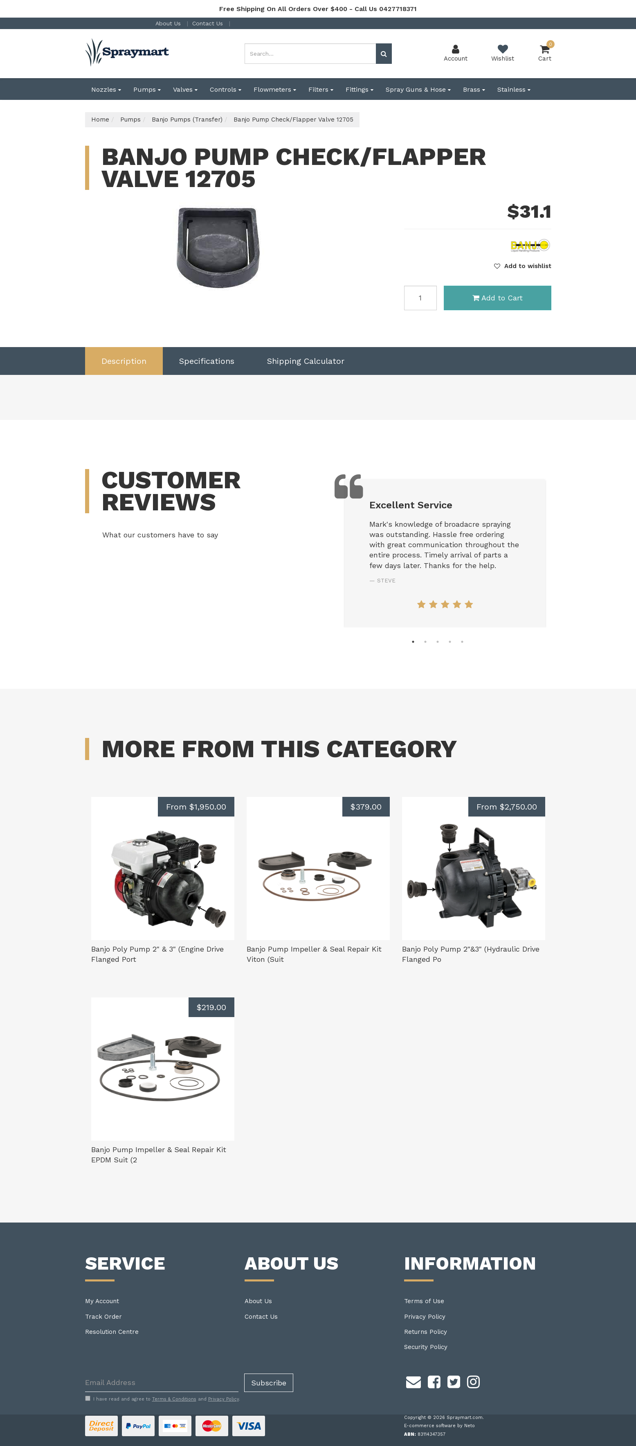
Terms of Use (424, 1301)
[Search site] (384, 53)
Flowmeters (275, 89)
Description (123, 361)
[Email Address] (161, 1383)
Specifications (206, 361)
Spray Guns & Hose (418, 89)
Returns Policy (425, 1331)
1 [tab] (413, 642)
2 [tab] (425, 642)
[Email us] (413, 1381)
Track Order (103, 1316)
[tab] (124, 361)
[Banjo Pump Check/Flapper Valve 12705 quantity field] (420, 298)
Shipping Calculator (305, 361)
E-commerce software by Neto (439, 1425)
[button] (522, 266)
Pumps (147, 89)
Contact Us (208, 23)
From (196, 807)
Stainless (513, 89)
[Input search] (310, 53)
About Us (169, 23)
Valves (185, 89)
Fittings (359, 89)
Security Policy (425, 1347)
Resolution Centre (112, 1331)
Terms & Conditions (174, 1399)
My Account (102, 1301)
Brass (474, 89)
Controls (225, 89)
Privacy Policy (424, 1316)
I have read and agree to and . (162, 1399)
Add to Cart (497, 297)
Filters (320, 89)
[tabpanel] (445, 553)
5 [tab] (462, 642)
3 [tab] (438, 642)
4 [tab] (450, 642)
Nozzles (106, 89)
